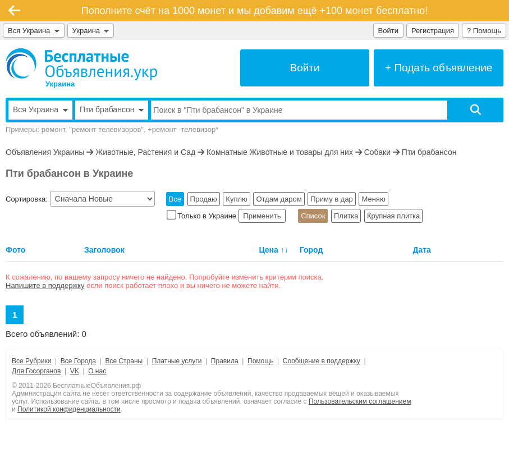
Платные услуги (177, 361)
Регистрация (432, 30)
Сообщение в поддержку (321, 361)
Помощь (260, 361)
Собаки (377, 152)
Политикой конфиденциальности (69, 409)
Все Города (78, 361)
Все (175, 199)
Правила (225, 361)
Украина (90, 30)
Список (313, 216)
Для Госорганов (36, 371)
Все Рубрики (31, 361)
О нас (97, 371)
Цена (268, 249)
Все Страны (124, 361)
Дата (421, 249)
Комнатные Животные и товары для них (280, 152)
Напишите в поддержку (45, 285)
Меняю (373, 199)
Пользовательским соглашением (360, 401)
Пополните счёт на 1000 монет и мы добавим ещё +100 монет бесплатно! (254, 10)
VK (74, 371)
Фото (15, 249)
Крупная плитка (393, 216)
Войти (388, 30)
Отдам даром (278, 199)
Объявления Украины (45, 152)
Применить (262, 216)
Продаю (203, 199)
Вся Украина (33, 30)
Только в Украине (203, 216)
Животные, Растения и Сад (145, 152)
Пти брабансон (429, 152)
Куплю (236, 199)
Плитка (346, 216)
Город (311, 249)
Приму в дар (331, 199)
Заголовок (104, 249)
